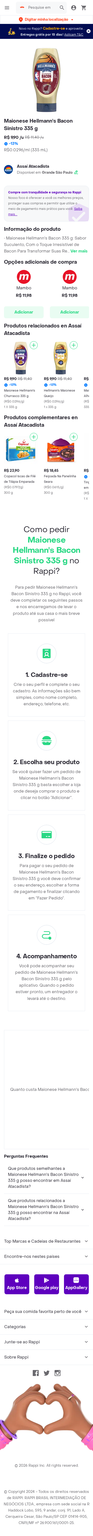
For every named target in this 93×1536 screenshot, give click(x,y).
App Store (17, 1283)
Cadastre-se (54, 28)
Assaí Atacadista (33, 166)
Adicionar (23, 312)
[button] (46, 19)
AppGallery (76, 1283)
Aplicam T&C (73, 35)
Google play (46, 1283)
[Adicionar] (34, 345)
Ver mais (79, 251)
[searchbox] (41, 8)
